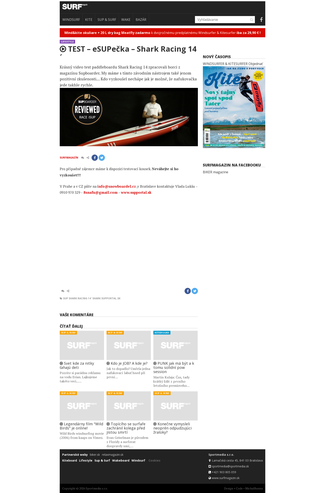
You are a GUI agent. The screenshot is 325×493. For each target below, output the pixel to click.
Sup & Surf (107, 19)
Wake (125, 19)
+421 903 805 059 (224, 472)
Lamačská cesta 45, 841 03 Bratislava (237, 460)
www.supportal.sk (136, 192)
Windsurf (71, 19)
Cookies (154, 460)
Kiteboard (162, 332)
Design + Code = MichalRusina (243, 488)
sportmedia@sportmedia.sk (230, 466)
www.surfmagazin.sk (225, 478)
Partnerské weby (75, 455)
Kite (88, 19)
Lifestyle (67, 41)
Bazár (141, 19)
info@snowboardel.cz (116, 186)
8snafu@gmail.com (100, 192)
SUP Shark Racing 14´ (77, 298)
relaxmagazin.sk (112, 455)
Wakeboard (120, 460)
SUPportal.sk (110, 298)
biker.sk (95, 455)
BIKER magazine (215, 172)
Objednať (255, 63)
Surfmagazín (69, 157)
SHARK (96, 298)
